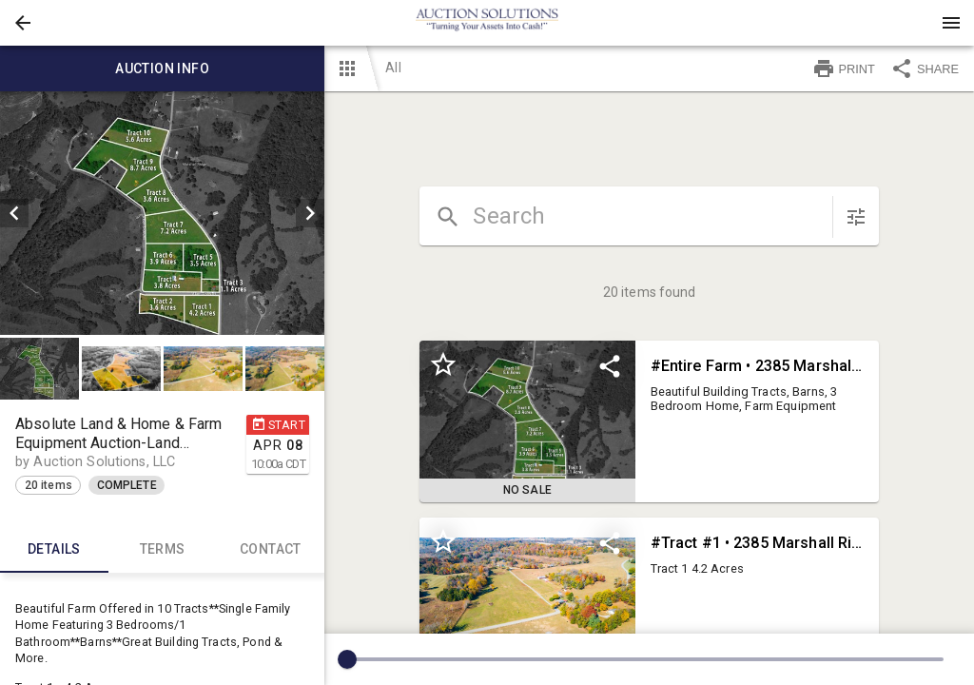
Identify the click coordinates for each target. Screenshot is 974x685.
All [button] (392, 67)
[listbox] (162, 213)
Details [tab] (54, 550)
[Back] (23, 23)
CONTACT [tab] (271, 550)
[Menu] (951, 23)
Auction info (162, 68)
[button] (23, 23)
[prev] (14, 213)
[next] (310, 213)
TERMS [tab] (162, 550)
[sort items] (856, 217)
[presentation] (487, 23)
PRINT (843, 68)
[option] (162, 213)
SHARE (924, 68)
